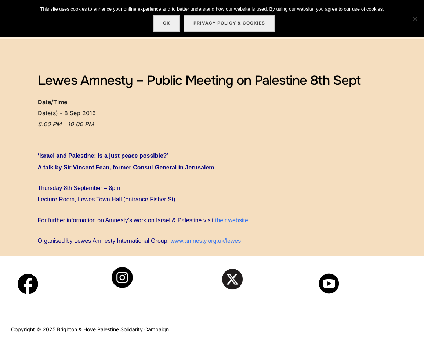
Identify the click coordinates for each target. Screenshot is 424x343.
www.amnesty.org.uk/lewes (205, 241)
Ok (166, 23)
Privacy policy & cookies (229, 23)
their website (231, 220)
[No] (414, 18)
